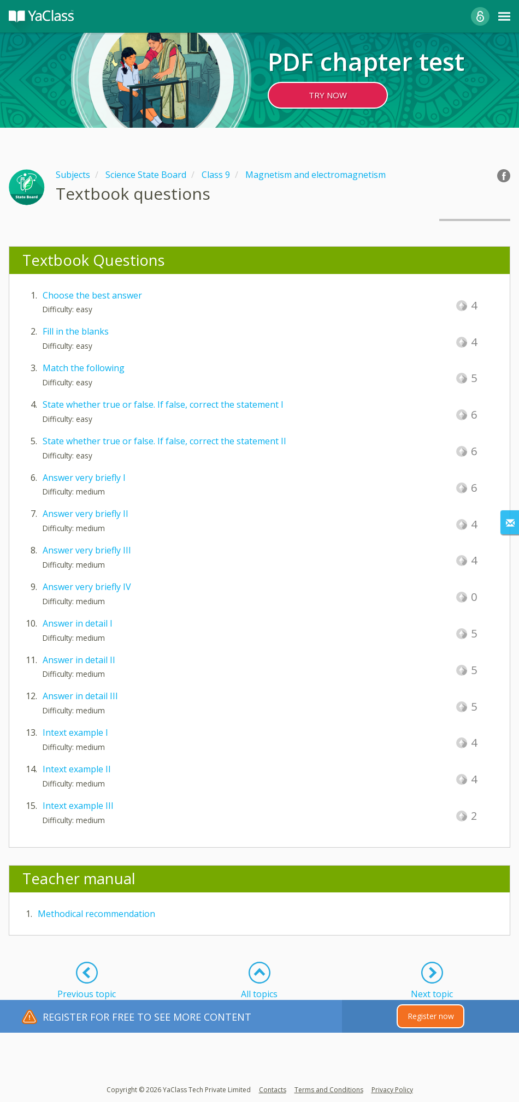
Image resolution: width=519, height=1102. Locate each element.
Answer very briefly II (85, 514)
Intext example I (75, 732)
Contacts (272, 1089)
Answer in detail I (78, 623)
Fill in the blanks (76, 331)
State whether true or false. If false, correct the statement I (163, 404)
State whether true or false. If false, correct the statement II (164, 441)
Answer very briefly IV (87, 587)
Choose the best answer (92, 295)
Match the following (84, 368)
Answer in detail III (80, 696)
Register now (431, 1016)
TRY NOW (328, 95)
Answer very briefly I (84, 478)
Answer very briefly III (87, 550)
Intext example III (78, 806)
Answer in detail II (79, 660)
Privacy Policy (392, 1089)
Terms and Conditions (328, 1089)
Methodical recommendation (96, 914)
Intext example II (77, 769)
